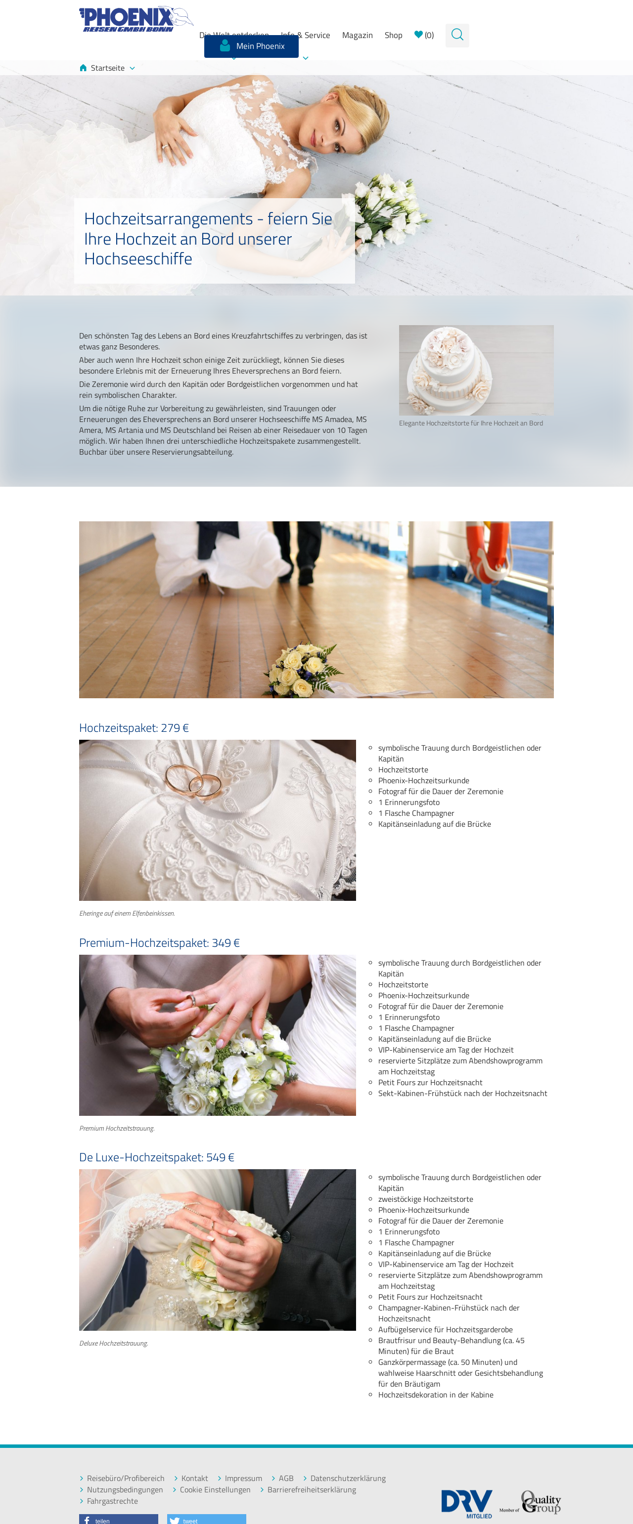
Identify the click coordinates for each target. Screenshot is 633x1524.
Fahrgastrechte (108, 1501)
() (424, 35)
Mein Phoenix (251, 45)
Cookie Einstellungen (211, 1489)
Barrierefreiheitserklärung (308, 1489)
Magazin (357, 35)
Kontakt (191, 1478)
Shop (394, 35)
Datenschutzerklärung (344, 1478)
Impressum (239, 1478)
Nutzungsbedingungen (121, 1489)
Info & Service (305, 35)
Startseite (107, 68)
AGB (282, 1478)
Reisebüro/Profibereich (122, 1478)
